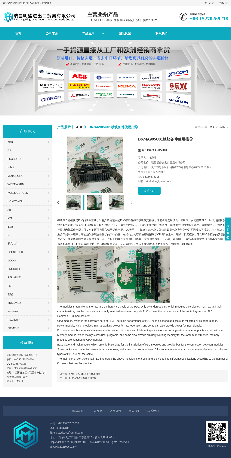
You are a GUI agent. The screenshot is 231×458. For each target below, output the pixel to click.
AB (9, 209)
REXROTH (14, 319)
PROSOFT (14, 268)
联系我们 (223, 3)
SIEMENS (13, 328)
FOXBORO (14, 158)
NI (9, 235)
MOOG (12, 260)
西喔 (10, 294)
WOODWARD (16, 184)
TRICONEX (14, 302)
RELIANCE (14, 277)
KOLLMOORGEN (18, 192)
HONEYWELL (16, 201)
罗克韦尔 (13, 243)
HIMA (11, 167)
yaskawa (13, 311)
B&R (10, 226)
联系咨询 (149, 190)
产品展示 (88, 33)
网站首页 (78, 410)
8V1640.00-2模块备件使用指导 (84, 373)
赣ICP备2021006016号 (63, 446)
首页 (18, 33)
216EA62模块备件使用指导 (82, 378)
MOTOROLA (15, 175)
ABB (10, 142)
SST (10, 285)
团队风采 (125, 33)
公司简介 (52, 33)
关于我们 (209, 3)
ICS (10, 218)
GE (9, 150)
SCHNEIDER (15, 252)
